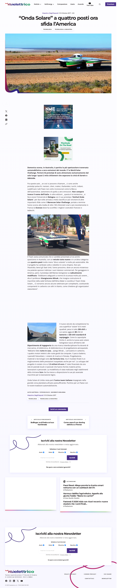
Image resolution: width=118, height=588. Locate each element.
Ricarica (62, 452)
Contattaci (89, 578)
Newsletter (106, 578)
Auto (42, 452)
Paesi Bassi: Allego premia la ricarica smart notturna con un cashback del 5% (83, 486)
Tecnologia (47, 29)
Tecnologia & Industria (63, 29)
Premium (110, 4)
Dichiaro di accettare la (58, 462)
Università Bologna (58, 392)
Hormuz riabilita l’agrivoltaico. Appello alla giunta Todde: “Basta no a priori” (83, 494)
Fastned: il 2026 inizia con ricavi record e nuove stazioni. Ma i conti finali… (85, 503)
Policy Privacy (70, 574)
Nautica (73, 452)
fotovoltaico (45, 392)
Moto (51, 452)
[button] (99, 4)
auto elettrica (33, 392)
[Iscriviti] (71, 458)
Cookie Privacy (90, 574)
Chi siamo (107, 574)
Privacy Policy (64, 462)
